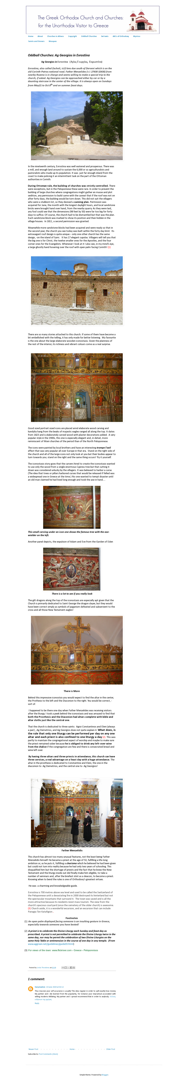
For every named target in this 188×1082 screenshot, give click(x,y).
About (40, 36)
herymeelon (40, 987)
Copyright (72, 36)
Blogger (105, 1075)
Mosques (53, 41)
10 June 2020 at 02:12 (55, 987)
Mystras (136, 36)
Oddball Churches (89, 36)
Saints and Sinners (36, 41)
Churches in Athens (55, 36)
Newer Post (33, 1049)
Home (30, 36)
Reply (37, 1003)
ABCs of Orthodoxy (121, 36)
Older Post (110, 1049)
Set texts (104, 36)
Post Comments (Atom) (48, 1054)
